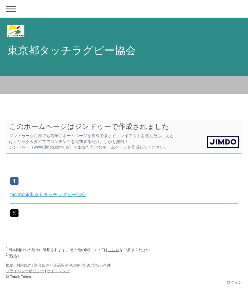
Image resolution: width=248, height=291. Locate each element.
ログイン (234, 282)
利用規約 (23, 265)
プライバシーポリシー (25, 271)
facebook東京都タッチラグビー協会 (48, 194)
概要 (10, 265)
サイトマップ (58, 271)
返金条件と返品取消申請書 (57, 265)
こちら (113, 250)
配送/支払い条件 (97, 265)
